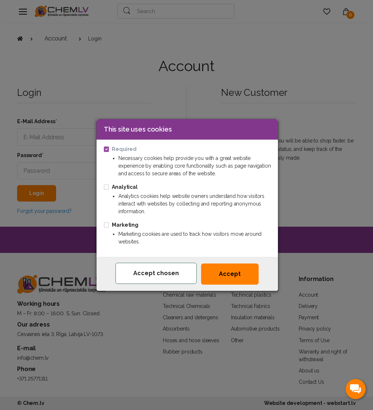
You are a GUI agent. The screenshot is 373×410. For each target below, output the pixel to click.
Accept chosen (156, 273)
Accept (230, 273)
